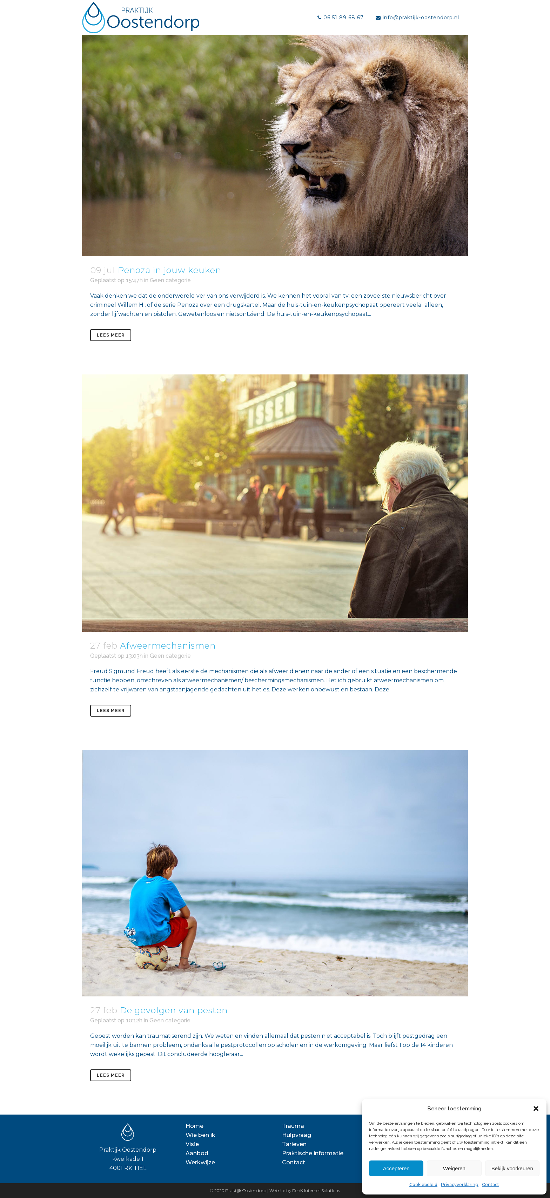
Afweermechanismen (168, 646)
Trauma (293, 1126)
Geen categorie (170, 280)
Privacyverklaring (459, 1184)
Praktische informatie (312, 1153)
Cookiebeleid (423, 1184)
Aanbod (197, 1153)
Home (194, 1126)
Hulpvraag (296, 1135)
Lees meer (111, 335)
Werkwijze (200, 1162)
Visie (192, 1144)
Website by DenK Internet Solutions (304, 1190)
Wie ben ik (200, 1135)
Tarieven (294, 1144)
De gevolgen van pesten (174, 1010)
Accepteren (396, 1168)
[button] (535, 1108)
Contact (490, 1184)
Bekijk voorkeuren (512, 1168)
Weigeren (454, 1168)
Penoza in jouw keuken (169, 270)
